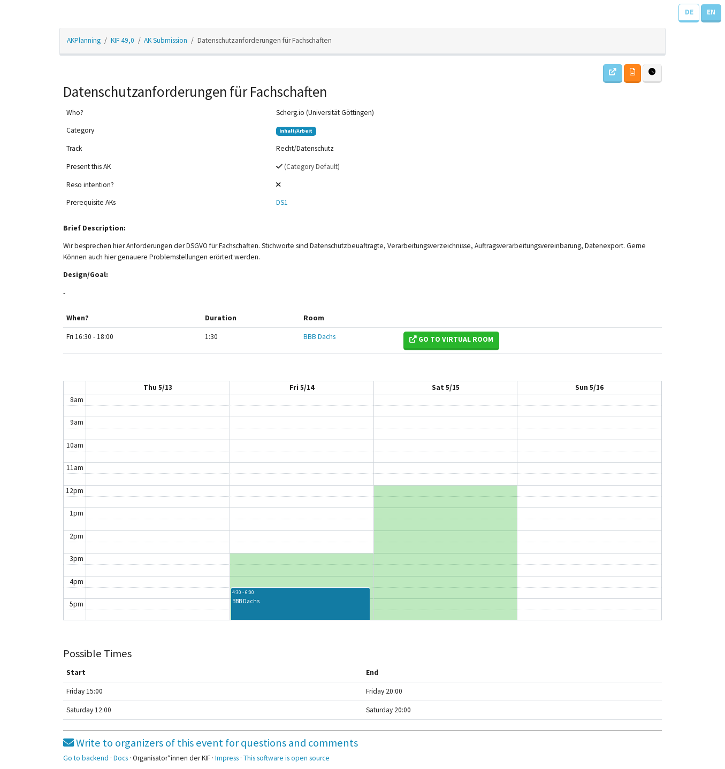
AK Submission (165, 40)
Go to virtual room (451, 339)
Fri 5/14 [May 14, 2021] (301, 387)
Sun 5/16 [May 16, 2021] (589, 387)
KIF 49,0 (122, 40)
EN (711, 12)
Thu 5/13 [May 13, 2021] (157, 387)
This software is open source (286, 758)
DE (689, 12)
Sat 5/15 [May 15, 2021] (446, 387)
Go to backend (86, 758)
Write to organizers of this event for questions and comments (210, 743)
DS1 (282, 202)
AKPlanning (84, 40)
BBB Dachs (319, 336)
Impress (227, 758)
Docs (120, 758)
